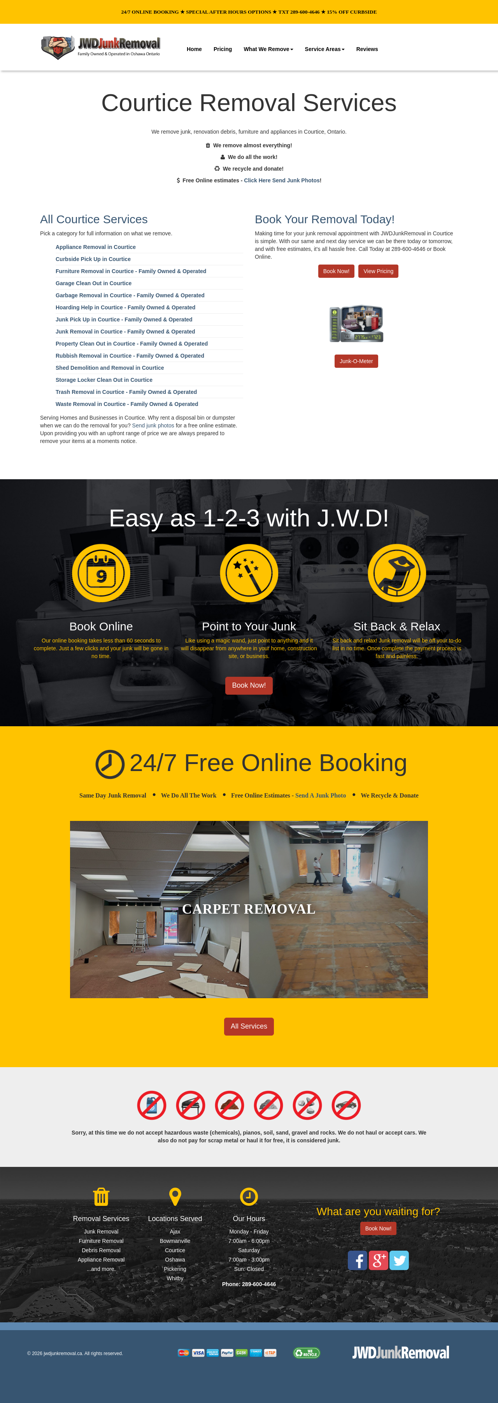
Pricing (223, 49)
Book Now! (336, 271)
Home (194, 49)
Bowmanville (175, 1241)
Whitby (175, 1278)
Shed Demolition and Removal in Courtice (110, 368)
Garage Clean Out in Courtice (94, 283)
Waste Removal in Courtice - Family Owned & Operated (127, 404)
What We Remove (268, 49)
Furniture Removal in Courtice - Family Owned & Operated (131, 271)
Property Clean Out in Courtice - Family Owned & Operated (132, 344)
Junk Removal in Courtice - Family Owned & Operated (125, 331)
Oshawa (175, 1260)
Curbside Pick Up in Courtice (93, 259)
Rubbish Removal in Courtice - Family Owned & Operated (130, 356)
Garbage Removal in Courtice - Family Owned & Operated (130, 295)
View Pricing (378, 271)
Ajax (175, 1231)
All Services (249, 1026)
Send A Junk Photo (320, 795)
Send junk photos (153, 425)
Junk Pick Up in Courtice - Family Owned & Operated (124, 319)
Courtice (175, 1250)
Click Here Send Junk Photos (282, 180)
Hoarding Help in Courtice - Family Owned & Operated (125, 307)
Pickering (175, 1269)
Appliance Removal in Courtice (96, 247)
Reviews (367, 49)
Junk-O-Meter (356, 361)
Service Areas (325, 49)
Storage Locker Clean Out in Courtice (104, 380)
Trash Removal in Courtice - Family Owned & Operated (126, 392)
